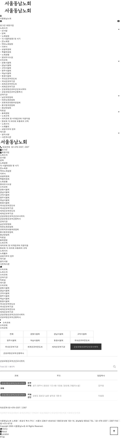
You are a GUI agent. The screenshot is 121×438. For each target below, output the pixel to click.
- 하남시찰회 (5, 73)
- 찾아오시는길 (6, 57)
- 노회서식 (4, 123)
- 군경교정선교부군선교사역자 (13, 89)
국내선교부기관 (6, 306)
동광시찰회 (4, 301)
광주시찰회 (4, 296)
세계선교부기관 (6, 311)
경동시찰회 (4, 288)
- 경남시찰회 (5, 65)
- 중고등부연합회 (7, 105)
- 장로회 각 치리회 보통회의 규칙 (14, 121)
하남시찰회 (4, 298)
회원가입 (10, 25)
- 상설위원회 (5, 49)
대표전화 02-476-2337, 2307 (14, 147)
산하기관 (4, 277)
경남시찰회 (4, 290)
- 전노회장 (4, 41)
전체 (11, 334)
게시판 (3, 282)
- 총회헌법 (4, 113)
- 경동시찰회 (5, 62)
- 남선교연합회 (6, 97)
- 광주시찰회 (5, 70)
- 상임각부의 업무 (7, 129)
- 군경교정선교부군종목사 (11, 91)
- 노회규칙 (4, 115)
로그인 (3, 25)
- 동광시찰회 (5, 75)
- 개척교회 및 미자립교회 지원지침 (15, 118)
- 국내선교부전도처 (8, 78)
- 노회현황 (4, 54)
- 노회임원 (4, 36)
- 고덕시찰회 (5, 68)
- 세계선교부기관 (7, 86)
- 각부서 (3, 46)
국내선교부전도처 (7, 303)
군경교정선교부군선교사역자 (12, 314)
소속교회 (4, 274)
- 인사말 (3, 30)
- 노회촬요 (4, 126)
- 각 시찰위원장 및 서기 (10, 38)
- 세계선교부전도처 (8, 83)
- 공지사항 (4, 134)
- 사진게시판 (5, 137)
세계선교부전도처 (7, 309)
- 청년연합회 (5, 107)
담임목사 (101, 375)
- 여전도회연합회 (7, 99)
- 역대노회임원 (6, 44)
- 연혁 (2, 33)
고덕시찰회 (4, 293)
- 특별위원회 (5, 52)
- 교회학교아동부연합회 (10, 102)
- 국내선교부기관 (7, 81)
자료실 (3, 280)
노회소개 (4, 272)
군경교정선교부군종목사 (10, 317)
